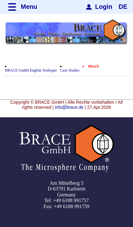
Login (103, 6)
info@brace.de (69, 107)
